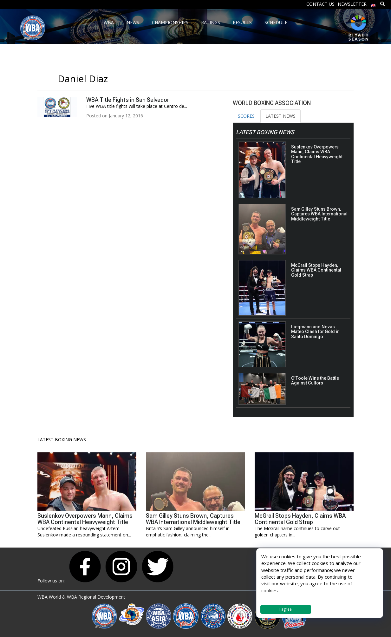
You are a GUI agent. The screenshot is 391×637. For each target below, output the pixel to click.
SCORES (246, 116)
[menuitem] (373, 4)
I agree (285, 609)
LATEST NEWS (280, 116)
